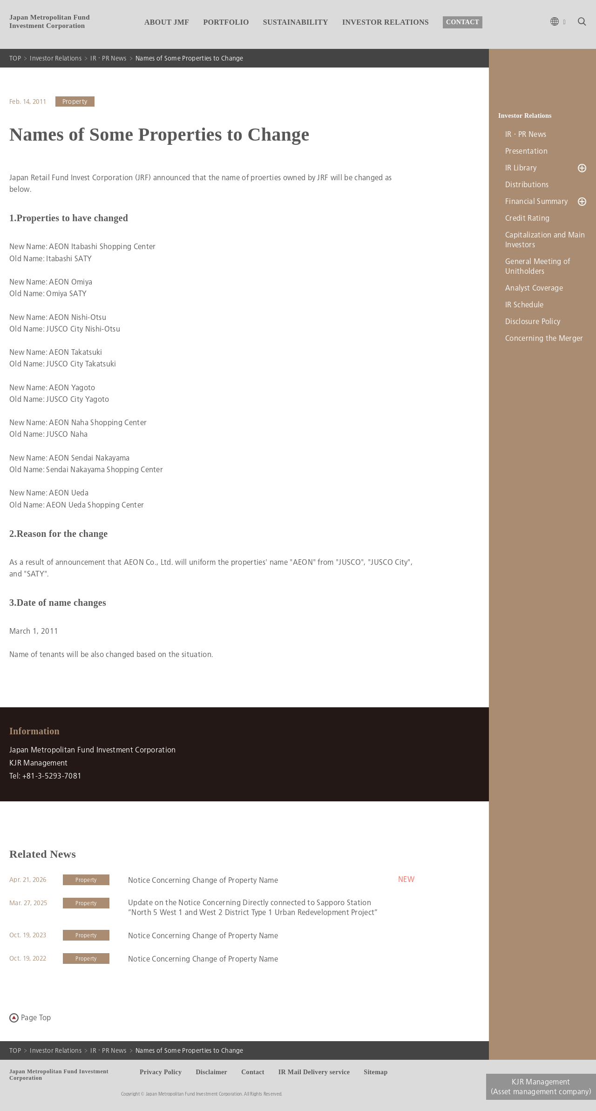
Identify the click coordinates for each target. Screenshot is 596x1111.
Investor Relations (55, 58)
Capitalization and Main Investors (545, 240)
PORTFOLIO (226, 22)
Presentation (526, 151)
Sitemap (375, 1072)
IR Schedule (524, 305)
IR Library (520, 168)
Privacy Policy (161, 1072)
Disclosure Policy (532, 321)
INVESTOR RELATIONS (385, 22)
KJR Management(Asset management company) (541, 1087)
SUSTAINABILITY (295, 22)
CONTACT (462, 22)
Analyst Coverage (534, 288)
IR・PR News (108, 58)
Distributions (527, 185)
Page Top (36, 1018)
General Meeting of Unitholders (537, 266)
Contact (252, 1072)
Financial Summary (536, 201)
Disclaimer (211, 1072)
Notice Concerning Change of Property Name (203, 880)
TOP (15, 58)
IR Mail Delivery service (314, 1072)
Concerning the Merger (544, 338)
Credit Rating (527, 218)
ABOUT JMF (166, 22)
